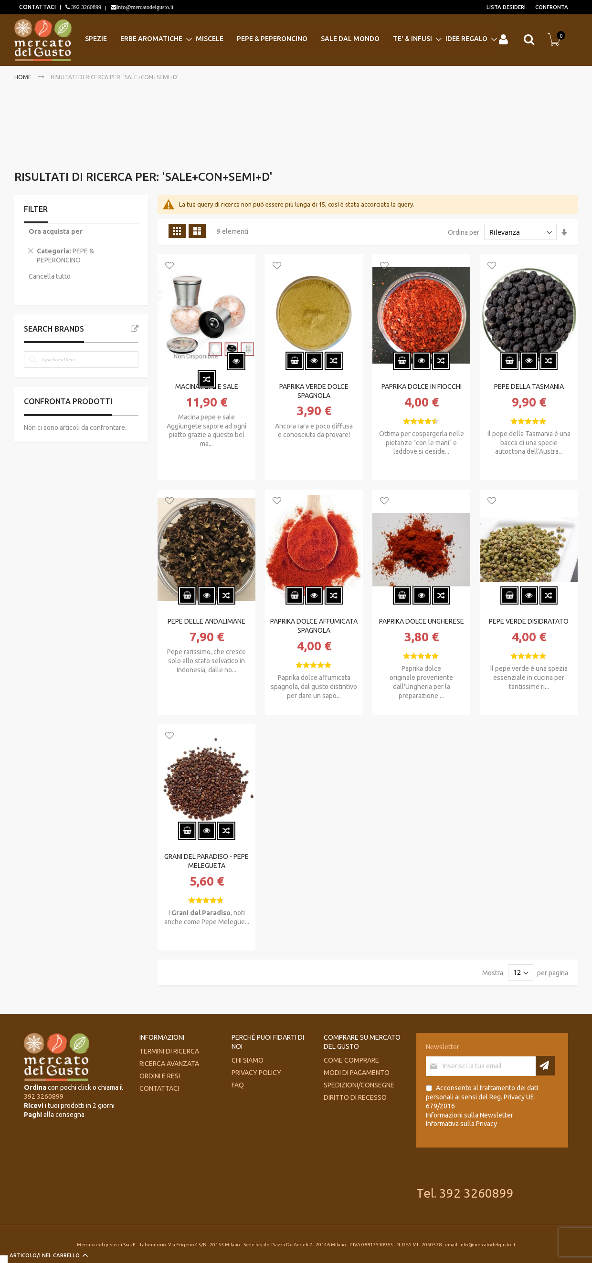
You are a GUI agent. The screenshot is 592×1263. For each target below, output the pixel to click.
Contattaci (159, 1088)
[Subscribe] (545, 1065)
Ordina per (463, 232)
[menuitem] (98, 39)
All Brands (134, 329)
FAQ (238, 1085)
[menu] (289, 39)
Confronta (551, 7)
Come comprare (351, 1060)
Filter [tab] (36, 209)
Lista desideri (506, 7)
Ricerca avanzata (169, 1063)
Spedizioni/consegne (359, 1085)
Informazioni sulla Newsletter (469, 1115)
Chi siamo (248, 1060)
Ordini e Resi (159, 1076)
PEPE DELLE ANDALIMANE (206, 621)
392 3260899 (85, 7)
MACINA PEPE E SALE (206, 386)
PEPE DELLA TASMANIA (529, 386)
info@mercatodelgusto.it (144, 7)
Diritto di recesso (355, 1097)
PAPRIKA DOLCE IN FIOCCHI (421, 386)
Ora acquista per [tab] (56, 231)
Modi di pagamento (357, 1072)
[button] (169, 266)
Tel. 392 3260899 (465, 1193)
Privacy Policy (256, 1072)
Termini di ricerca (169, 1051)
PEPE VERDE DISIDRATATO (529, 621)
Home (23, 77)
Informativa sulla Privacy (461, 1123)
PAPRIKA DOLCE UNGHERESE (421, 621)
